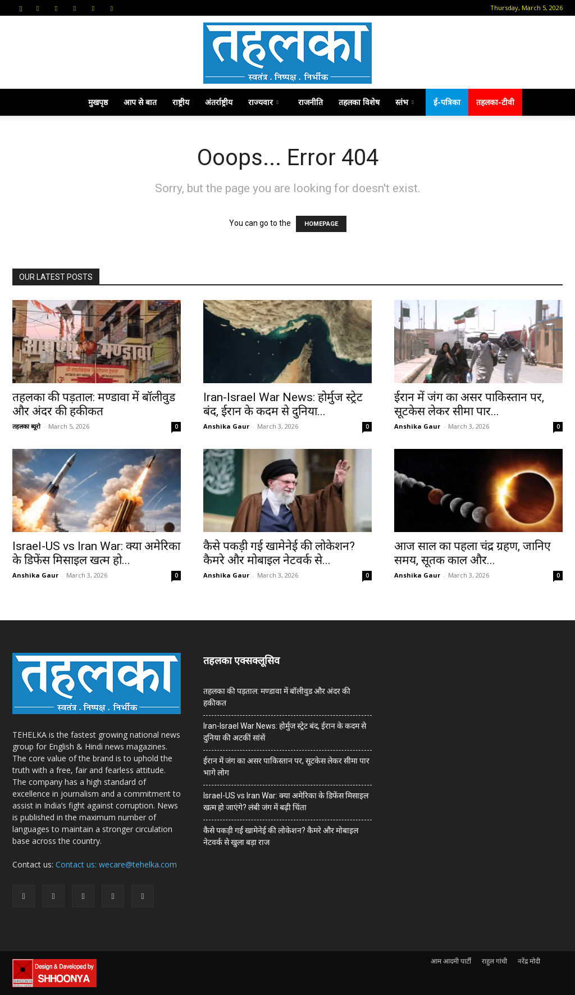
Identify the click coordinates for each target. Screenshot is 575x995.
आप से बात (140, 102)
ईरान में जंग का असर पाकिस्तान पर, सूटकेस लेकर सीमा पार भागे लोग (286, 766)
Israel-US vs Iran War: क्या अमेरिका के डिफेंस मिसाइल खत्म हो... (96, 553)
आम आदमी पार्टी (451, 961)
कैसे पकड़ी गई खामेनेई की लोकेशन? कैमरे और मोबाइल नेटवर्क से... (279, 553)
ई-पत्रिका (446, 102)
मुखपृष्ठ (98, 102)
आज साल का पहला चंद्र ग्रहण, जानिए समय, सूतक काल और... (472, 553)
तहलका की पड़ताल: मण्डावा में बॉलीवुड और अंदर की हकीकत (93, 404)
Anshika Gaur (226, 426)
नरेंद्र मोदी (529, 961)
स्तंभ (404, 102)
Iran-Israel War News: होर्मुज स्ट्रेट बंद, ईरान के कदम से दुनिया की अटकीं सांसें (284, 731)
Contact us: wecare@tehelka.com (116, 864)
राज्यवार (263, 102)
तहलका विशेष (359, 102)
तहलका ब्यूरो (26, 426)
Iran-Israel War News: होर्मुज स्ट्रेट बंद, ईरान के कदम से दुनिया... (283, 404)
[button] (20, 7)
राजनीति (310, 102)
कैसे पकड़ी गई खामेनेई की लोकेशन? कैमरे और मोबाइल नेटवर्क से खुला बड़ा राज (280, 836)
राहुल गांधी (494, 961)
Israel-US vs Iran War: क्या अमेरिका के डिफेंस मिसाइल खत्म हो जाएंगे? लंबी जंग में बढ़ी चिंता (285, 801)
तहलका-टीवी (495, 102)
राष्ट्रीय (180, 102)
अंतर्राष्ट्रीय (218, 102)
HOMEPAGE (321, 224)
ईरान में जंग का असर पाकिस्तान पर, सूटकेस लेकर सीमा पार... (469, 404)
